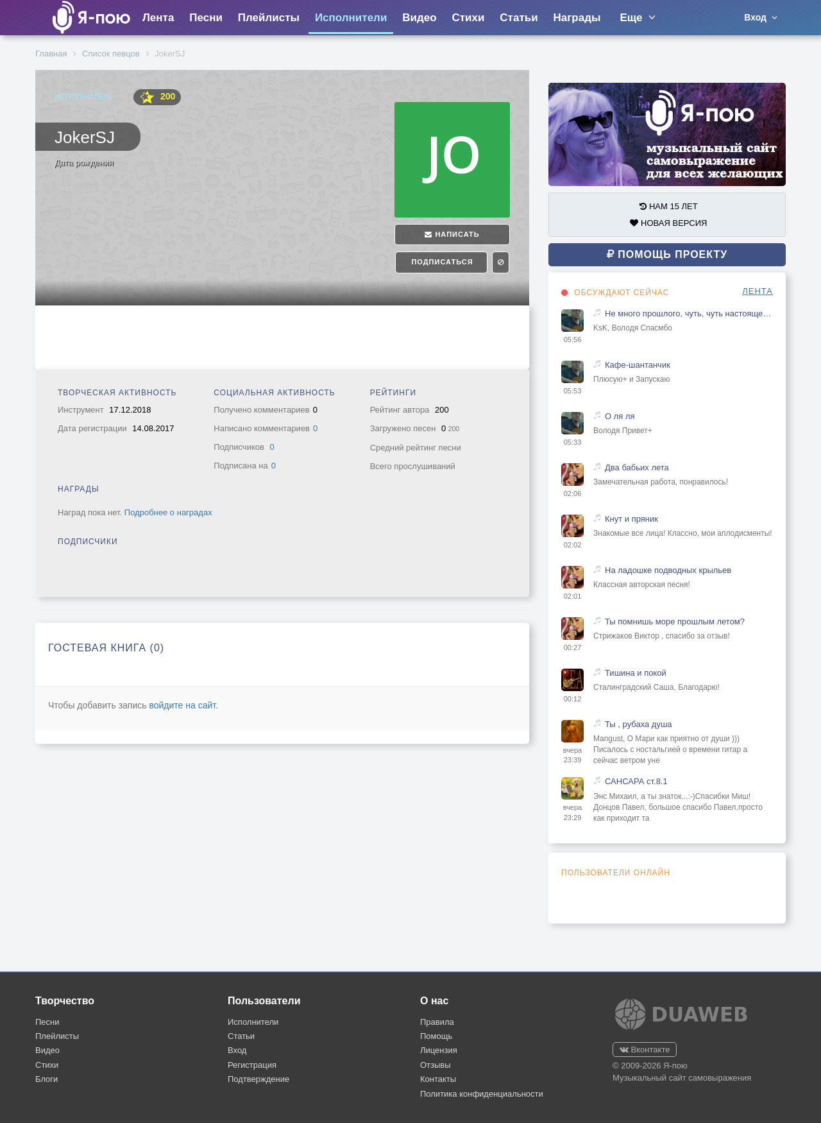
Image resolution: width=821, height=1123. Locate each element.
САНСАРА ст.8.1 (636, 781)
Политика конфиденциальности (481, 1094)
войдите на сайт (182, 705)
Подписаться (441, 262)
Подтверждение (258, 1079)
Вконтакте (645, 1049)
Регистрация (252, 1065)
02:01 (573, 596)
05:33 (573, 442)
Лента (158, 18)
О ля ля (620, 416)
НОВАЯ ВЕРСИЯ (668, 223)
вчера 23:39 (572, 755)
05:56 (573, 339)
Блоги (46, 1079)
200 (157, 97)
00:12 (573, 699)
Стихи (468, 18)
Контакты (438, 1079)
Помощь (436, 1036)
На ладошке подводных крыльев (668, 570)
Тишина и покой (635, 673)
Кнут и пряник (631, 519)
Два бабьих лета (637, 467)
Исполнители (351, 18)
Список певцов (110, 53)
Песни (206, 18)
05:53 (573, 391)
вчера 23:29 (572, 812)
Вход (237, 1050)
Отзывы (435, 1065)
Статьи (518, 18)
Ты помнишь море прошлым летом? (675, 621)
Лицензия (438, 1050)
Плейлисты (269, 18)
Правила (437, 1022)
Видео (419, 18)
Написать (452, 234)
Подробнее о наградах (168, 512)
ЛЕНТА (757, 291)
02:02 (573, 545)
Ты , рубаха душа (638, 724)
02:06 (573, 493)
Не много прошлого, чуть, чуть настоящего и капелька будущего (689, 313)
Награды (577, 18)
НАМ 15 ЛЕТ (668, 206)
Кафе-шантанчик (637, 365)
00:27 (573, 647)
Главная (51, 53)
